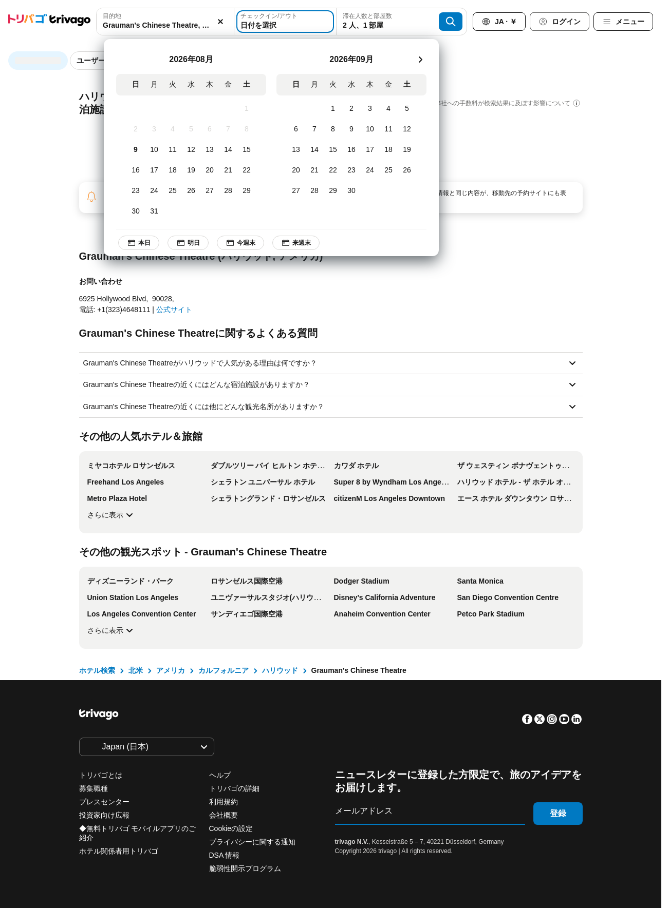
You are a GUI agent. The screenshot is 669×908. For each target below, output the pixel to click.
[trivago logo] (49, 22)
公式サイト (174, 309)
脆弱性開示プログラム (245, 868)
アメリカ (170, 670)
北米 (135, 670)
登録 (558, 813)
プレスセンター (104, 802)
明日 (195, 242)
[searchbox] (165, 25)
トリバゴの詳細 (234, 788)
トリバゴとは (100, 775)
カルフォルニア (223, 670)
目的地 (112, 16)
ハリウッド (280, 670)
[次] (427, 59)
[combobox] (165, 21)
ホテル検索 (97, 670)
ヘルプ (220, 775)
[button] (165, 21)
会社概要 (223, 815)
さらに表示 (111, 515)
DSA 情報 (224, 855)
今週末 (248, 242)
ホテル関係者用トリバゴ (118, 851)
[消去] (220, 21)
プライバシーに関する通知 (252, 842)
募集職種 (93, 788)
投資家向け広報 (104, 815)
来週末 (303, 242)
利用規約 (223, 802)
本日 (146, 242)
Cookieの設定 (232, 828)
